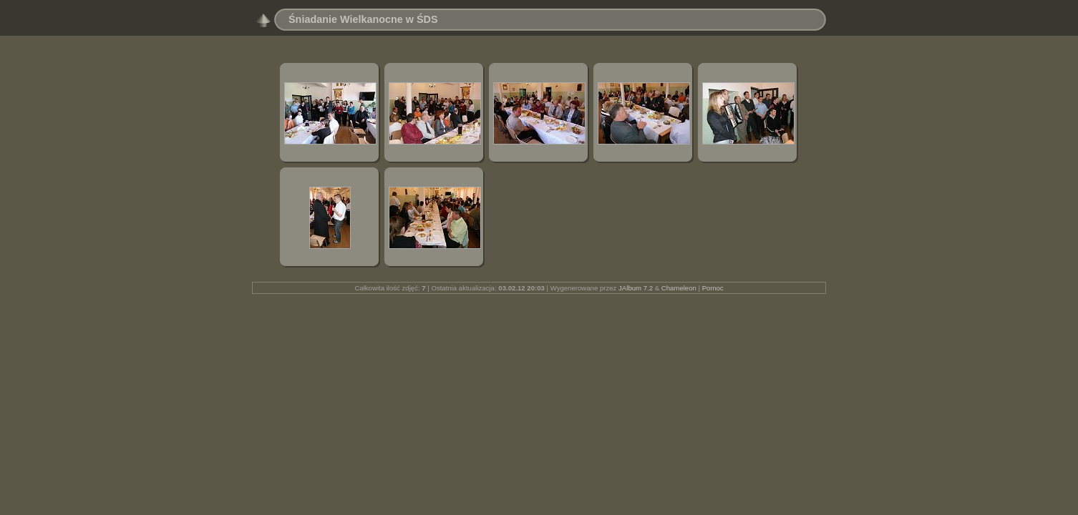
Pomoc (713, 288)
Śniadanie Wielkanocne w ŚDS (363, 19)
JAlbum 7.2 (635, 288)
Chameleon (678, 288)
